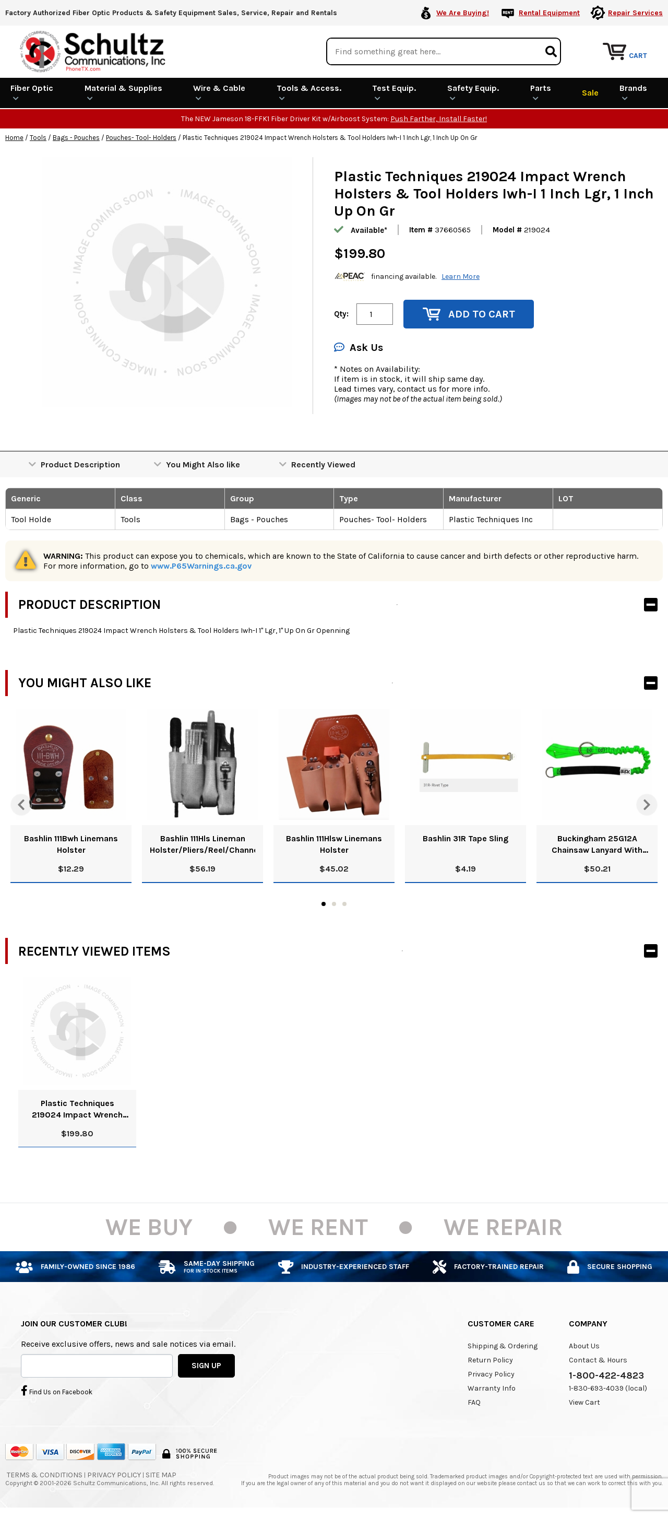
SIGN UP (206, 1365)
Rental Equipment (549, 12)
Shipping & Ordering (503, 1345)
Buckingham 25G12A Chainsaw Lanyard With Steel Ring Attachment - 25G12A (597, 844)
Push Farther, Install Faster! (438, 118)
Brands (633, 92)
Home (14, 137)
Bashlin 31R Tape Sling (465, 838)
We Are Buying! (462, 12)
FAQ (474, 1401)
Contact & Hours (598, 1359)
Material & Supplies (123, 92)
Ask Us (358, 347)
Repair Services (635, 12)
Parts (540, 92)
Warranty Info (492, 1387)
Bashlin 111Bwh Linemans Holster (71, 843)
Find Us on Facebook (56, 1390)
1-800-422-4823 (606, 1375)
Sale (590, 92)
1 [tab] (323, 903)
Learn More (461, 276)
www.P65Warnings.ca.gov (201, 565)
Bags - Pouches (76, 137)
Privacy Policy (491, 1373)
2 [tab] (334, 903)
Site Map (161, 1474)
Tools (38, 137)
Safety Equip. (473, 92)
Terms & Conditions (44, 1474)
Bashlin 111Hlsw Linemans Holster (334, 843)
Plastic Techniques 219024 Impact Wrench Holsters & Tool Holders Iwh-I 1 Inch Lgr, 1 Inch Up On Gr (77, 1109)
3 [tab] (344, 903)
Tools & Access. (309, 92)
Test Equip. (394, 92)
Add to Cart (469, 313)
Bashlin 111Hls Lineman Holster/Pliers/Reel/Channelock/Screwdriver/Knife (202, 843)
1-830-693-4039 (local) (608, 1387)
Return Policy (490, 1359)
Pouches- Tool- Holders (141, 137)
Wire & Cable (219, 92)
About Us (584, 1345)
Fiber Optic (31, 92)
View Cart (584, 1401)
